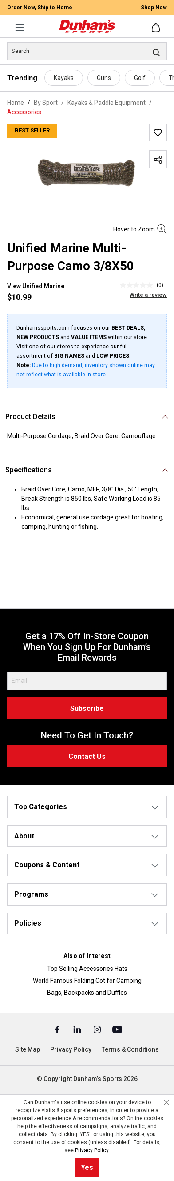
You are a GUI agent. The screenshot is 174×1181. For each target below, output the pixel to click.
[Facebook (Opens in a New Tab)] (57, 1029)
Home (15, 102)
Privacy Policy (70, 1049)
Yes (87, 1167)
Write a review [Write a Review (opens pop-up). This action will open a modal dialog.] (148, 295)
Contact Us (87, 756)
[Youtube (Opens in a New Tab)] (117, 1029)
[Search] (87, 51)
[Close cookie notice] (166, 1102)
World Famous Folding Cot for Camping (87, 980)
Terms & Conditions (130, 1049)
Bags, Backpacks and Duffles (87, 992)
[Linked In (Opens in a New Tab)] (77, 1029)
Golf (140, 77)
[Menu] (19, 27)
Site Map (27, 1049)
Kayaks (64, 77)
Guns (104, 77)
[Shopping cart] (156, 27)
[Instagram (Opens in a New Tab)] (97, 1029)
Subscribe (87, 708)
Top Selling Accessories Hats (87, 968)
